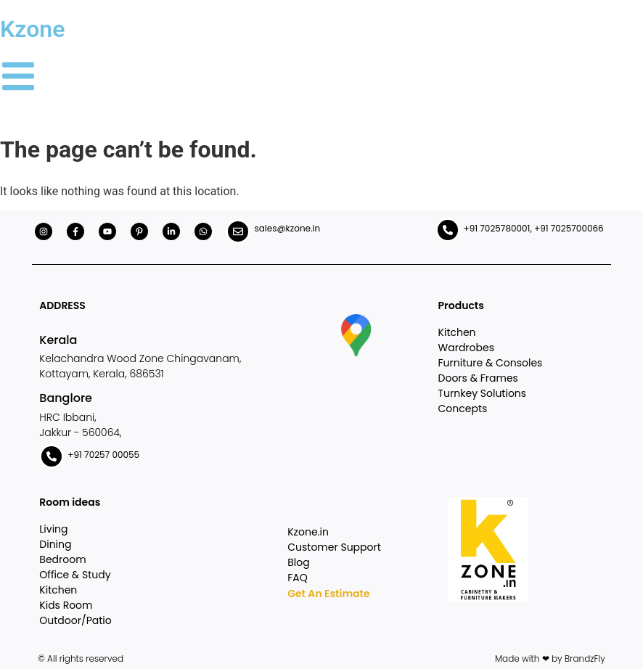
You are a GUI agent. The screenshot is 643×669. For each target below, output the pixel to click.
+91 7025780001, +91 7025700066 (534, 228)
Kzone (32, 29)
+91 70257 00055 (103, 454)
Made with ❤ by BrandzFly (550, 658)
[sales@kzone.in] (238, 231)
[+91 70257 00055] (51, 456)
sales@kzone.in (287, 228)
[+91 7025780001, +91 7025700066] (447, 230)
